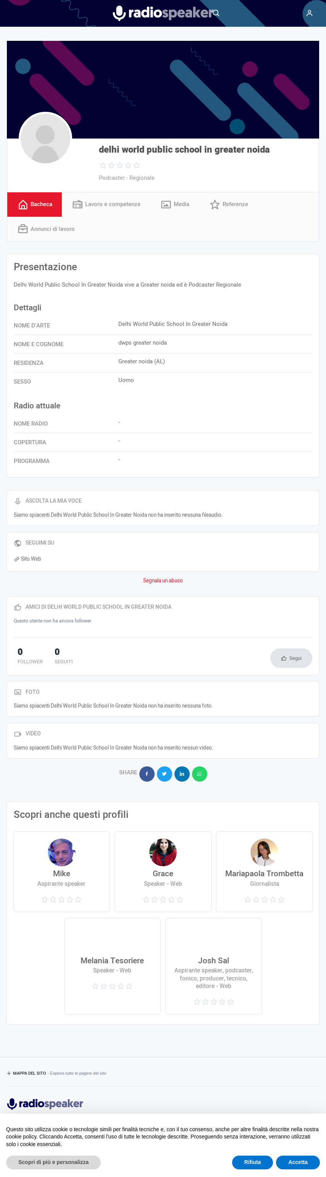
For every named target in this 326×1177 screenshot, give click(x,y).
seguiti (51, 657)
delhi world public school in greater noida (184, 149)
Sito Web (27, 560)
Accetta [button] (298, 1162)
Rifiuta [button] (252, 1162)
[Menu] (309, 13)
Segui (295, 659)
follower (26, 657)
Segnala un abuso (163, 582)
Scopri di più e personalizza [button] (53, 1162)
